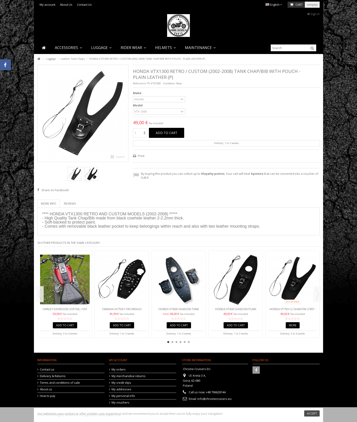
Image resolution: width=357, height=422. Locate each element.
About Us (66, 5)
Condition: (169, 83)
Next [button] (317, 294)
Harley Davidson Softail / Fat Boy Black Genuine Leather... (65, 311)
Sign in (313, 14)
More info (48, 203)
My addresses (121, 389)
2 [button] (172, 342)
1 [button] (168, 342)
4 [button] (180, 342)
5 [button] (185, 342)
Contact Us (84, 5)
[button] (68, 47)
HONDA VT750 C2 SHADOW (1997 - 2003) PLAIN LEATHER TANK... (293, 311)
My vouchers (120, 402)
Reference (139, 83)
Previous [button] (40, 294)
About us (46, 389)
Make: (138, 93)
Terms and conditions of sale (60, 383)
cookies (70, 414)
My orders (119, 369)
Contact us (47, 369)
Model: (138, 105)
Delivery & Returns (53, 376)
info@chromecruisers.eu (214, 399)
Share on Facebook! (55, 190)
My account (47, 5)
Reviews (70, 203)
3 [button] (176, 342)
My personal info (123, 396)
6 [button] (189, 342)
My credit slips (121, 383)
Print (140, 156)
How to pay (47, 396)
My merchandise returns (128, 376)
